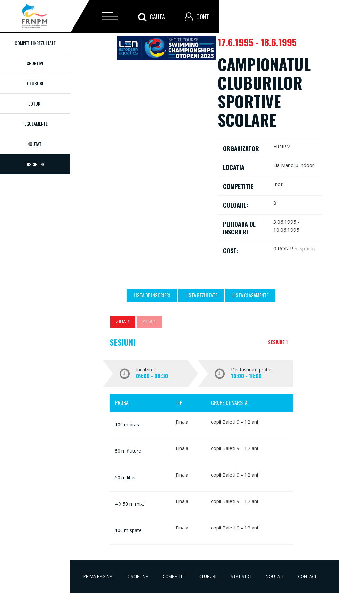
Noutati (34, 143)
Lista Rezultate (201, 295)
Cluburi (35, 83)
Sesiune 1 (278, 341)
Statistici (241, 576)
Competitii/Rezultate (35, 42)
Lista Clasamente (250, 295)
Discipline (137, 576)
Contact (307, 576)
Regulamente (35, 123)
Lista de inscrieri (152, 295)
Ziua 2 (149, 321)
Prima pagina (97, 576)
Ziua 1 (123, 321)
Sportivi (35, 63)
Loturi (34, 103)
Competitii (174, 576)
